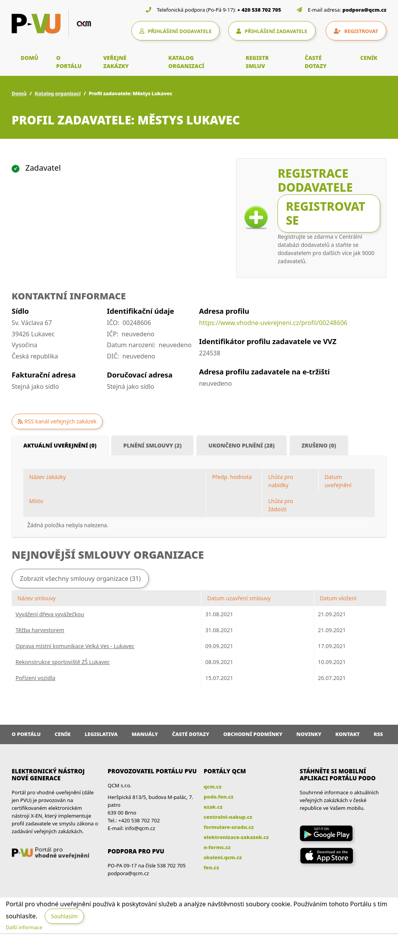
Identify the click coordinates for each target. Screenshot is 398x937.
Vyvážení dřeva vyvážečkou (50, 614)
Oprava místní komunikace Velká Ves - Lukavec (75, 646)
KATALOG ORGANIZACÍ (186, 62)
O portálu (26, 734)
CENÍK (368, 57)
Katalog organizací (57, 93)
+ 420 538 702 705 (259, 9)
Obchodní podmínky (252, 734)
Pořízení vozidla (35, 678)
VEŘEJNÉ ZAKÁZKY (116, 62)
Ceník (63, 734)
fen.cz (211, 867)
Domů (19, 93)
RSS (378, 734)
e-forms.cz (217, 847)
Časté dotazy (190, 734)
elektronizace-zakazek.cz (236, 837)
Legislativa (101, 734)
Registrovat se (325, 213)
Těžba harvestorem (40, 630)
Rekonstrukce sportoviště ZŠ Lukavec (63, 662)
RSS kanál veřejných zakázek (60, 421)
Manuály (145, 734)
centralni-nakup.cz (228, 816)
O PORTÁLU (69, 62)
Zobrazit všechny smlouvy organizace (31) (80, 578)
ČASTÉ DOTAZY (315, 62)
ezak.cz (213, 806)
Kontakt (347, 734)
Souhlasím (64, 916)
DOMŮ (29, 57)
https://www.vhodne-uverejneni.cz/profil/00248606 (273, 322)
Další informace (24, 927)
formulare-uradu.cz (229, 826)
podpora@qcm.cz (364, 9)
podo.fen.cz (219, 796)
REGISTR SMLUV (257, 62)
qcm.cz (213, 786)
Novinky (309, 734)
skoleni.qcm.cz (223, 857)
